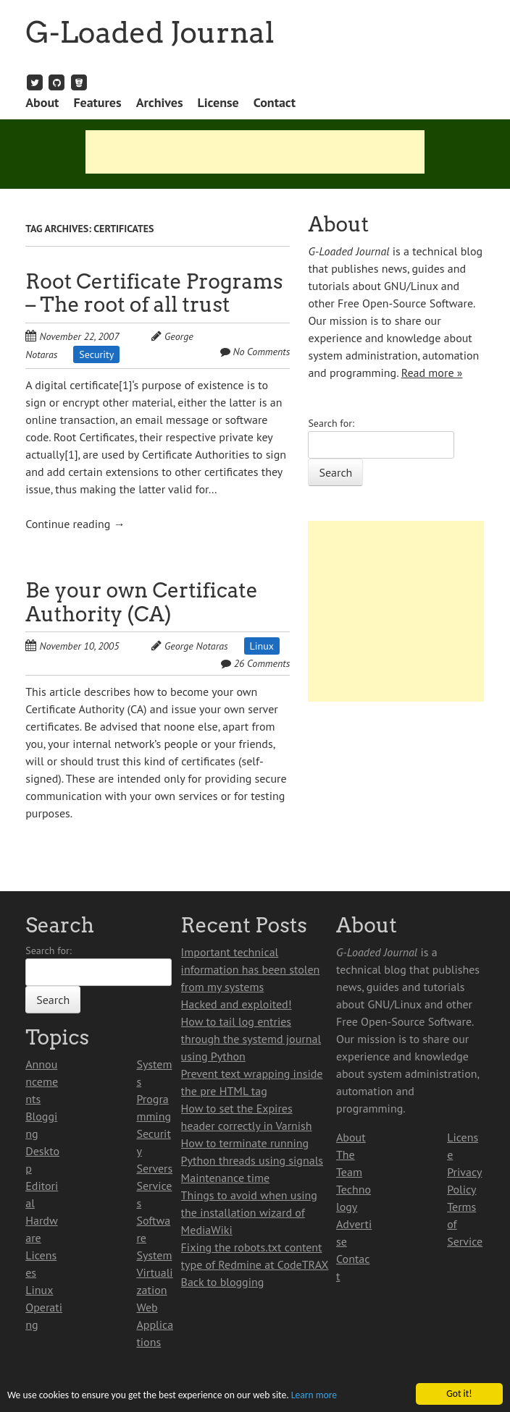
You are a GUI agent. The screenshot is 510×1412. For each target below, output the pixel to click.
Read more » (432, 372)
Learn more (314, 1396)
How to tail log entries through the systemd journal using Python (251, 1038)
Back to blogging (222, 1282)
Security (96, 354)
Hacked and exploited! (236, 1004)
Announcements (41, 1081)
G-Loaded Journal (150, 32)
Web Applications (154, 1324)
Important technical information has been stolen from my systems (250, 969)
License (217, 102)
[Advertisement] (255, 152)
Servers (154, 1168)
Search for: (331, 423)
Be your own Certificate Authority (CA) (141, 602)
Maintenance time (225, 1177)
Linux (262, 645)
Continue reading (75, 523)
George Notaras (196, 645)
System (154, 1255)
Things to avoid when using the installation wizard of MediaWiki (249, 1212)
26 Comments (262, 663)
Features (97, 102)
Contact (275, 102)
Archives (159, 102)
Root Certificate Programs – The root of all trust (154, 293)
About (42, 102)
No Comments (261, 351)
